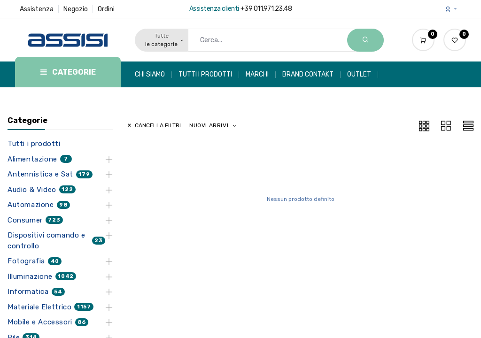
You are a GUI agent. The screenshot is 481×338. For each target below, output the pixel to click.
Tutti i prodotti (34, 143)
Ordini (106, 9)
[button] (213, 125)
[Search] (365, 40)
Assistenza (37, 9)
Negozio (75, 9)
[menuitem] (153, 74)
